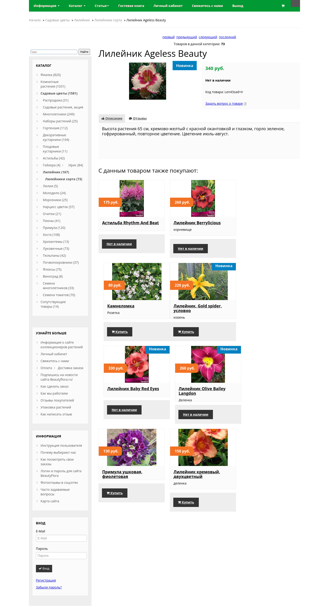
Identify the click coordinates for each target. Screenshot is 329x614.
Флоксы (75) (52, 269)
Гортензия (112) (55, 128)
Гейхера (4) (51, 165)
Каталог (77, 5)
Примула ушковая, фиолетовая (122, 396)
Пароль (42, 548)
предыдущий (186, 37)
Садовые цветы (57, 20)
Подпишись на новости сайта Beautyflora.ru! (59, 377)
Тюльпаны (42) (54, 255)
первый (168, 37)
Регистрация (46, 580)
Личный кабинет (54, 354)
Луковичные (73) (56, 248)
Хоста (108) (51, 234)
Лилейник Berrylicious (194, 222)
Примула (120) (54, 227)
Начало (35, 20)
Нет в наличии (119, 249)
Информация (47, 5)
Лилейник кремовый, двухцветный (194, 396)
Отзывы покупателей (57, 400)
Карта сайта (50, 501)
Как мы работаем (54, 393)
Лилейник (82, 20)
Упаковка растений (56, 407)
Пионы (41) (51, 220)
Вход (44, 568)
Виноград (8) (53, 276)
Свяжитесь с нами (55, 361)
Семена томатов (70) (59, 295)
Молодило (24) (54, 193)
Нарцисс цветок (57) (58, 207)
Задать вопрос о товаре (224, 103)
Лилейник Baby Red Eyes (197, 305)
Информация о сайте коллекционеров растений (62, 344)
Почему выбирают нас (58, 452)
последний (227, 37)
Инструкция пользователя (61, 445)
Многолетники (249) (59, 114)
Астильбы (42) (54, 158)
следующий (208, 37)
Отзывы (138, 118)
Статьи (102, 5)
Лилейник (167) (56, 172)
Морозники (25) (55, 200)
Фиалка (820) (51, 75)
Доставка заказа (70, 368)
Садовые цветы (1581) (59, 93)
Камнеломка (253, 223)
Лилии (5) (50, 186)
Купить (252, 249)
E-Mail (40, 531)
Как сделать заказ (54, 386)
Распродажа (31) (55, 100)
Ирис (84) (75, 165)
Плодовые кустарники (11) (55, 148)
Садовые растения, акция (63, 107)
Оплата (46, 368)
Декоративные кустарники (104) (56, 137)
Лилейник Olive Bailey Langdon (263, 308)
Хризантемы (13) (56, 241)
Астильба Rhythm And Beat (125, 225)
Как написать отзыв (56, 414)
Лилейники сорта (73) (63, 179)
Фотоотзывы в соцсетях (59, 482)
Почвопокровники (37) (61, 262)
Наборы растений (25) (60, 121)
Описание (111, 118)
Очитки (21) (52, 214)
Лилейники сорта (108, 20)
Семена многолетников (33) (58, 285)
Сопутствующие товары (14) (53, 304)
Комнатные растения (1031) (53, 84)
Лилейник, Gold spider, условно (126, 308)
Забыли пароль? (49, 587)
